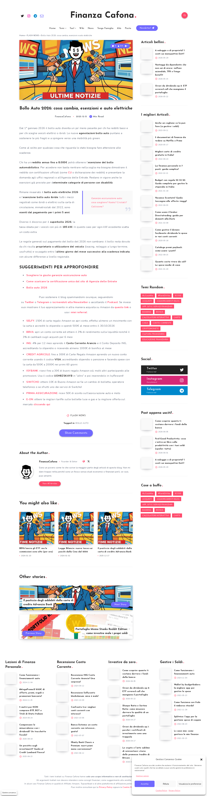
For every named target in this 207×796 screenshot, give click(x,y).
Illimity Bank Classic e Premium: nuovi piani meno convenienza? (82, 745)
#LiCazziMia (147, 295)
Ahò (119, 28)
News (91, 28)
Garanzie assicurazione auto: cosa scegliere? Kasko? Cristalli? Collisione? (109, 202)
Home (52, 28)
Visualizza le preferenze (190, 784)
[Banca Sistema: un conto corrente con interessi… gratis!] (62, 728)
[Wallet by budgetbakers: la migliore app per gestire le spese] (165, 688)
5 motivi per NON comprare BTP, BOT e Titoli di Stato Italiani (31, 710)
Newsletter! (147, 28)
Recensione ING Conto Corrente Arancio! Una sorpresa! (83, 678)
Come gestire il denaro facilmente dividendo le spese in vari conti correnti (171, 233)
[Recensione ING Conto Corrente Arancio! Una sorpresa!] (62, 678)
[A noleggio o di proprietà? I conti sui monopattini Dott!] (146, 54)
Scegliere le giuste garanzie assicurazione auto (56, 275)
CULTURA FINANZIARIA (153, 334)
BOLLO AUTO (82, 423)
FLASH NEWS (33, 35)
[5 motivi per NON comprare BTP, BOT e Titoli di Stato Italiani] (11, 710)
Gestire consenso (9, 793)
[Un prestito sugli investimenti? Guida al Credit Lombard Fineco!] (11, 749)
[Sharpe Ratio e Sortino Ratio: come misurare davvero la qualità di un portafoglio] (114, 709)
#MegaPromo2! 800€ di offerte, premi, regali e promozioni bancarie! (32, 692)
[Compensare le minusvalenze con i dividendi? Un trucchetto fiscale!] (11, 728)
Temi (61, 28)
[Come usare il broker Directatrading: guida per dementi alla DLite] (146, 215)
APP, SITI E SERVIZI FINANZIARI (157, 306)
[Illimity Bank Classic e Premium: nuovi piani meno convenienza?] (62, 745)
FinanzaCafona (48, 461)
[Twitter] (22, 16)
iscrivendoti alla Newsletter (70, 302)
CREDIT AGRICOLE (38, 354)
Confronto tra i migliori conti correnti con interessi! (83, 710)
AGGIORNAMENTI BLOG (168, 301)
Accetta (144, 784)
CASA (145, 323)
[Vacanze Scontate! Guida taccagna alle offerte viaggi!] (146, 201)
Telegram (43, 302)
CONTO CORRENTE (162, 323)
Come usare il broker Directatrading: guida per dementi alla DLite (169, 215)
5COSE (178, 295)
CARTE (177, 317)
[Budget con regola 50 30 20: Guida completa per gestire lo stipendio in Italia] (146, 183)
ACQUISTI (147, 301)
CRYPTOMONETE (150, 328)
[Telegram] (35, 16)
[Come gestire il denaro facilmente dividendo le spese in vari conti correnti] (146, 233)
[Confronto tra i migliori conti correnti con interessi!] (62, 710)
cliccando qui (42, 404)
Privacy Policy (174, 790)
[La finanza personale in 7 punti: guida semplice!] (146, 169)
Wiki (81, 28)
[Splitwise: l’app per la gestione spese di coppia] (165, 720)
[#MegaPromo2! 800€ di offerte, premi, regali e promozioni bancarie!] (11, 692)
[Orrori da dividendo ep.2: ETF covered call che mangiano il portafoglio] (146, 89)
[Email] (42, 16)
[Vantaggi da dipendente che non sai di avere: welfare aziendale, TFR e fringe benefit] (146, 68)
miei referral (79, 312)
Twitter (29, 302)
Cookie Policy (161, 790)
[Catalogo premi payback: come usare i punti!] (146, 250)
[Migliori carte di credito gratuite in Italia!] (146, 155)
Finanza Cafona (103, 15)
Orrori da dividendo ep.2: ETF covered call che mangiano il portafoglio (171, 89)
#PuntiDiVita (164, 295)
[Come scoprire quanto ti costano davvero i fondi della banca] (146, 424)
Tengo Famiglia (105, 28)
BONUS (159, 312)
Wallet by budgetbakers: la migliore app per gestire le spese (187, 688)
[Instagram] (29, 16)
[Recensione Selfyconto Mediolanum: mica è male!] (62, 696)
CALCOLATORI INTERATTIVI (155, 317)
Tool (72, 28)
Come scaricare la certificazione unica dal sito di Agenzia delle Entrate (71, 281)
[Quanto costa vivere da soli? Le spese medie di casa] (146, 265)
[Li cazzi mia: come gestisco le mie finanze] (165, 734)
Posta (128, 28)
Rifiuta (166, 784)
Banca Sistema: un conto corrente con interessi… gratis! (84, 728)
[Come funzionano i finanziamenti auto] (11, 678)
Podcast (112, 302)
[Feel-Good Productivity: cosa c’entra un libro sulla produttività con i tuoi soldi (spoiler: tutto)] (146, 442)
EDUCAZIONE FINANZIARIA (155, 339)
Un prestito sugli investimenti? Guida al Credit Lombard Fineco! (32, 749)
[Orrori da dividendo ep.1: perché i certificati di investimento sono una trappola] (114, 730)
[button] (201, 759)
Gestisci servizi (142, 776)
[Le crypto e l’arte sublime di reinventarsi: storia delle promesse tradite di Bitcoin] (114, 751)
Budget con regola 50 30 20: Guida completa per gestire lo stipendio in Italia (171, 183)
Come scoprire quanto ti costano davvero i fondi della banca (171, 424)
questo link (121, 307)
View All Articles (49, 484)
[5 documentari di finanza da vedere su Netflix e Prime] (146, 140)
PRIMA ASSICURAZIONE (41, 393)
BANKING (146, 312)
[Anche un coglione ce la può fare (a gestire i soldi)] (146, 126)
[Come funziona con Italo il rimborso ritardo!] (165, 705)
